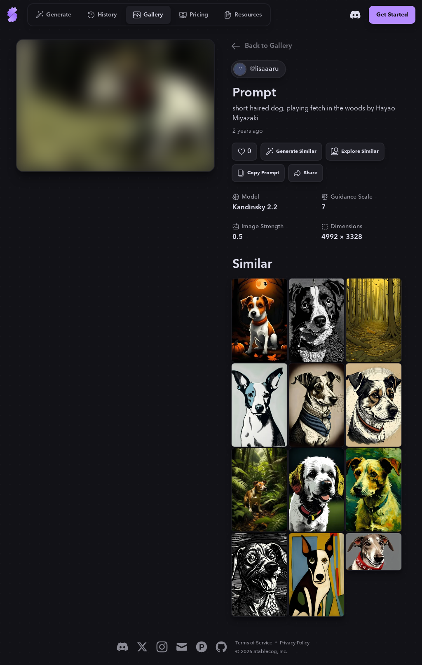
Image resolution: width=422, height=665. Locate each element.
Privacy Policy (294, 643)
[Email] (182, 647)
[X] (142, 647)
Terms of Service (253, 643)
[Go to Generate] (54, 15)
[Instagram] (162, 647)
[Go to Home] (12, 15)
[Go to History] (102, 15)
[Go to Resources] (243, 15)
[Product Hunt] (201, 647)
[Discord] (355, 15)
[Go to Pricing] (193, 15)
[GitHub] (221, 647)
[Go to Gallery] (148, 15)
